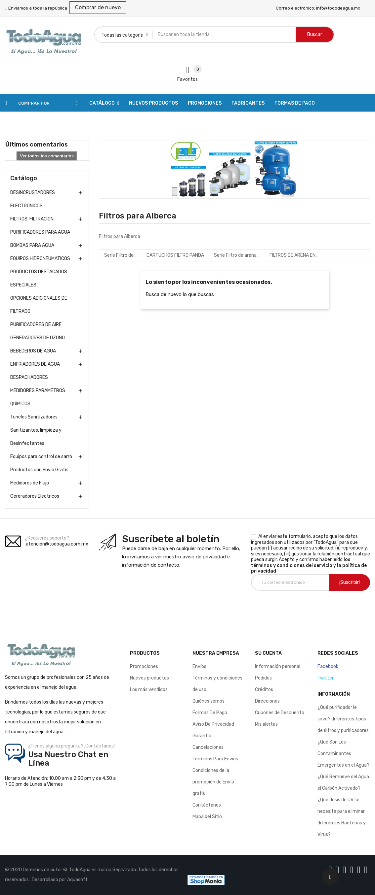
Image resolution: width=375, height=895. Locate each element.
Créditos (264, 689)
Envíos (199, 666)
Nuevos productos (149, 678)
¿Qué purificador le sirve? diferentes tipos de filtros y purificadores (343, 719)
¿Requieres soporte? (47, 538)
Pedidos (263, 678)
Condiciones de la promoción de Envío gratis (213, 782)
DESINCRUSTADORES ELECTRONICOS (32, 199)
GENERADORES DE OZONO (37, 338)
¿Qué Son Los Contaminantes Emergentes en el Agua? (343, 753)
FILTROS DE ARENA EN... (294, 255)
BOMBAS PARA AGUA (32, 245)
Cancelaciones (208, 747)
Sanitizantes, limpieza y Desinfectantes (36, 436)
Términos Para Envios (215, 759)
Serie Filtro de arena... (237, 255)
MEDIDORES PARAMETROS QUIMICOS (37, 397)
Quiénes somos (208, 701)
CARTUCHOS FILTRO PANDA (175, 255)
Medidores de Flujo (29, 483)
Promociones (144, 666)
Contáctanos (206, 805)
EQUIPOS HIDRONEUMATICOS (40, 258)
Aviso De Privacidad (213, 724)
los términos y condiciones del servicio (301, 562)
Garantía (201, 736)
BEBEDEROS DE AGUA (33, 351)
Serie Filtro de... (120, 255)
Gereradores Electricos (34, 496)
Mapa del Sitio (207, 816)
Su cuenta (268, 653)
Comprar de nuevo (98, 7)
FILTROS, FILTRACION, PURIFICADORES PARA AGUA (40, 225)
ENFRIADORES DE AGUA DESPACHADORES (35, 370)
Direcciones (267, 701)
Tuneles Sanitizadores (34, 417)
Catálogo (23, 178)
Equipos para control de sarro (41, 456)
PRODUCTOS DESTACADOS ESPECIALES (38, 278)
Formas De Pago (209, 712)
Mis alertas (266, 724)
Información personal (277, 666)
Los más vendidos (149, 689)
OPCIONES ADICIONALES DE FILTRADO (38, 304)
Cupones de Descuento (279, 712)
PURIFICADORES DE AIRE (36, 324)
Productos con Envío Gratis (39, 470)
